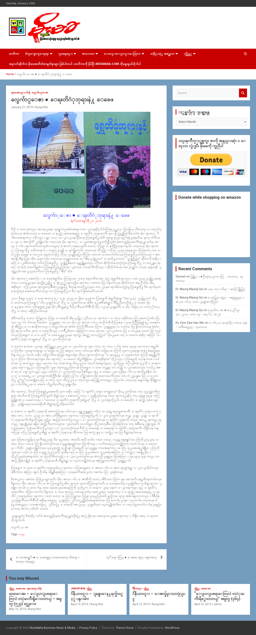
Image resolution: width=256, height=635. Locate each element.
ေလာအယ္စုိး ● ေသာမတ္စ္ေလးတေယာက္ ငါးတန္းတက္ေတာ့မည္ (47, 559)
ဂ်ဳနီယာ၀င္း (137, 588)
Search (243, 93)
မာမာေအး (21, 588)
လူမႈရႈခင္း (65, 53)
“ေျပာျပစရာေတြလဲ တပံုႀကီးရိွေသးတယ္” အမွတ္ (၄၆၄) (219, 596)
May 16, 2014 (17, 609)
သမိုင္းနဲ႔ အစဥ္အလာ (162, 53)
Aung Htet (41, 107)
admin (218, 604)
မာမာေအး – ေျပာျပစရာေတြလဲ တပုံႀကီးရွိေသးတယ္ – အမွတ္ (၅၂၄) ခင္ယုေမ (35, 598)
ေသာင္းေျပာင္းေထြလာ (122, 53)
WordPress (172, 628)
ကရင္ (21, 534)
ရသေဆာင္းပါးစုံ (20, 92)
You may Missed (24, 578)
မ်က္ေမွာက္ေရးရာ (37, 53)
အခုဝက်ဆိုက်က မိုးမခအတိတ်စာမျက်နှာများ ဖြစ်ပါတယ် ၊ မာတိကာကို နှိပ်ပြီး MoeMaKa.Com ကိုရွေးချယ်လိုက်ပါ (75, 64)
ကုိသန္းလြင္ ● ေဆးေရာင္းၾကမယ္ (131, 557)
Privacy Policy (88, 628)
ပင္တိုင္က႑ (188, 53)
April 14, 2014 (79, 604)
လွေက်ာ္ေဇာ (40, 92)
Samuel (180, 276)
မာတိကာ (14, 53)
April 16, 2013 (202, 604)
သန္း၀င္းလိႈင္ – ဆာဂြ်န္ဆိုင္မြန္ (226, 289)
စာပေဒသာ (88, 53)
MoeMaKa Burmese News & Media (52, 628)
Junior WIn (78, 588)
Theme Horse (125, 628)
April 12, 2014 (141, 604)
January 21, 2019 (22, 107)
